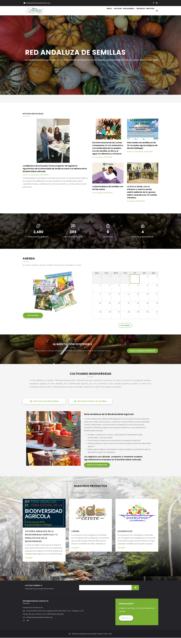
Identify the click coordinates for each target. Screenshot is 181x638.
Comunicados (97, 157)
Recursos (139, 11)
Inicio (104, 11)
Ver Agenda (33, 316)
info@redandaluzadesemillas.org (37, 617)
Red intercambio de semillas (90, 401)
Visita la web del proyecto (142, 351)
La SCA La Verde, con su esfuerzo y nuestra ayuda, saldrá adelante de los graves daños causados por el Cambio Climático (142, 192)
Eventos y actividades (31, 175)
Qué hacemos (126, 11)
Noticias (113, 11)
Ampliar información (97, 465)
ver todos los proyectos (91, 572)
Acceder (28, 558)
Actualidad (131, 201)
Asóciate (126, 618)
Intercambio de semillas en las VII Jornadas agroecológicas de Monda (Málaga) (142, 145)
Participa (149, 11)
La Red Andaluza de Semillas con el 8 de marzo (107, 188)
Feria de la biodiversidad (44, 401)
